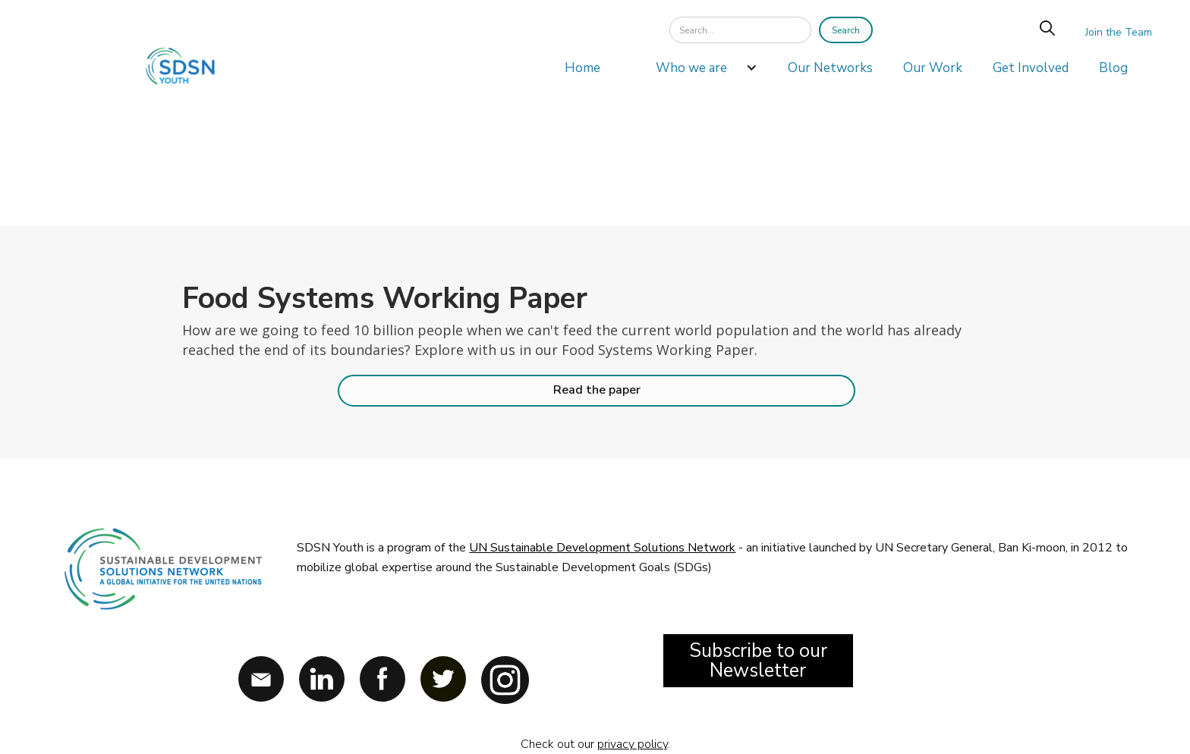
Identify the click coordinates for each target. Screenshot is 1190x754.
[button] (699, 72)
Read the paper (597, 390)
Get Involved (1031, 68)
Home (582, 68)
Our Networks (830, 68)
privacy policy (632, 744)
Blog (1113, 68)
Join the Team (1118, 32)
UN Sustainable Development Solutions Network (602, 547)
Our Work (932, 68)
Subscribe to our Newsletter (758, 660)
